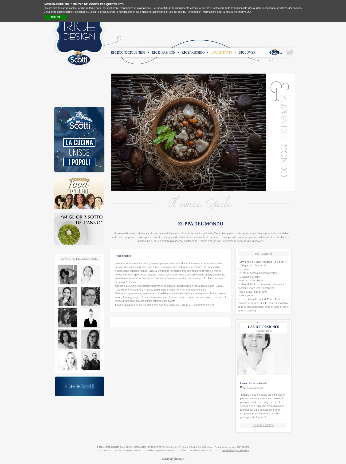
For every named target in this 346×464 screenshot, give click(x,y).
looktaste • (223, 52)
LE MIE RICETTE (263, 425)
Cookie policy (242, 450)
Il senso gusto (255, 387)
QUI (249, 11)
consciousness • (130, 52)
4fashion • (165, 52)
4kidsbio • (194, 52)
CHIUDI (55, 17)
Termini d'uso (228, 450)
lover (247, 52)
